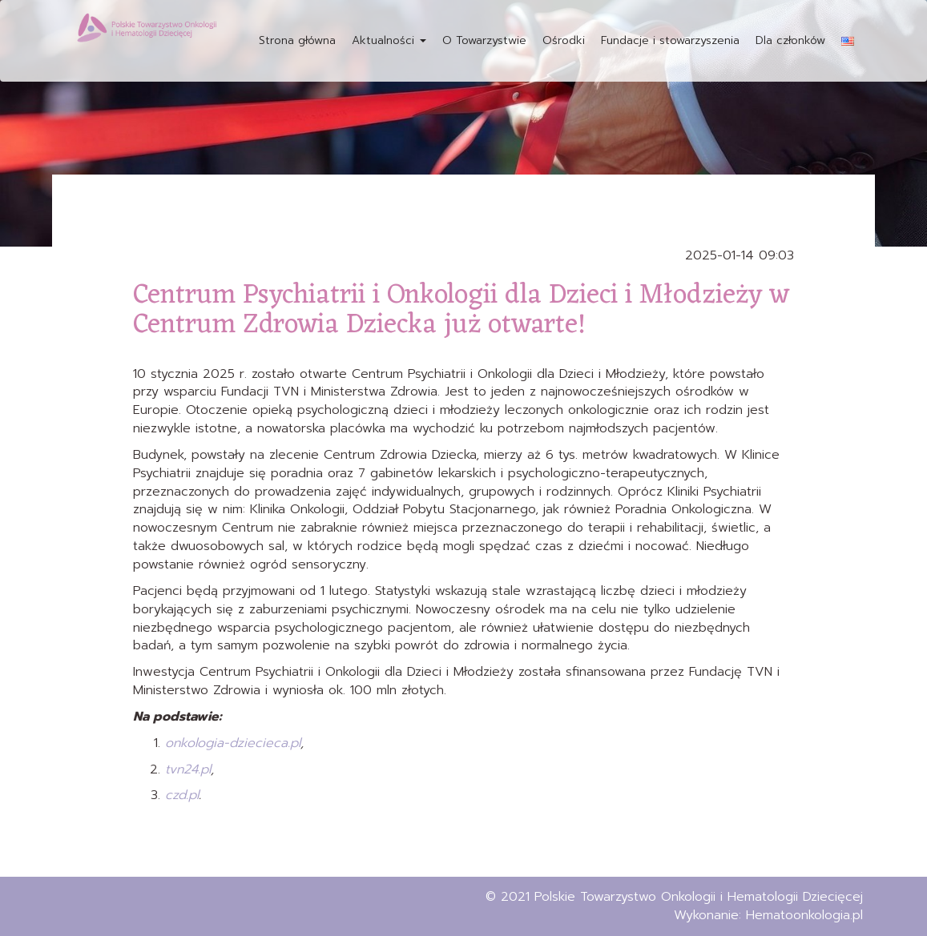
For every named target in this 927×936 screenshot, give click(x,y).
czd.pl (182, 795)
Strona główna (297, 40)
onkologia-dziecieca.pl (232, 743)
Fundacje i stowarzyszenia (670, 40)
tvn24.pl (188, 769)
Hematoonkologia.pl (804, 915)
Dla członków (790, 40)
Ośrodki (563, 40)
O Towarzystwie (484, 40)
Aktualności (389, 40)
